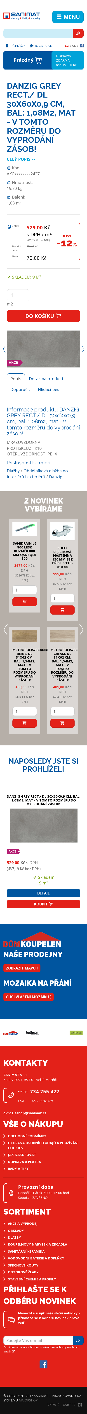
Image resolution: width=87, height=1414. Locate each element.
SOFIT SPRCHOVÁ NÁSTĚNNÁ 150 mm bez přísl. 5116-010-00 (62, 557)
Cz (67, 46)
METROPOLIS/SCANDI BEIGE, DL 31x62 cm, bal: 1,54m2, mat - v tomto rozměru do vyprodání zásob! (30, 664)
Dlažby (13, 470)
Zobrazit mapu (22, 968)
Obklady (16, 1230)
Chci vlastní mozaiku (28, 996)
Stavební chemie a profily (32, 1279)
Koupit (43, 904)
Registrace (40, 45)
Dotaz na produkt (46, 378)
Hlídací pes (48, 389)
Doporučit (20, 389)
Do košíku (43, 316)
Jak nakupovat (22, 1154)
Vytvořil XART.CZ (64, 1405)
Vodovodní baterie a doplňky (36, 1258)
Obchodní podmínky (27, 1136)
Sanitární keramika (26, 1251)
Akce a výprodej (23, 1223)
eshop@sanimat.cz (30, 1113)
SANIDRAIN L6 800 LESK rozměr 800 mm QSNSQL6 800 (24, 551)
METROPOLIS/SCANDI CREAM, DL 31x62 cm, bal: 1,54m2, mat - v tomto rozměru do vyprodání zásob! (68, 664)
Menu (68, 17)
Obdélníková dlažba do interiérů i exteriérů (37, 473)
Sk (74, 46)
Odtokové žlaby (23, 1272)
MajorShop (28, 1400)
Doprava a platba (24, 1161)
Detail (43, 893)
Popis (15, 378)
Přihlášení (15, 45)
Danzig (55, 476)
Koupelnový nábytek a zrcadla (37, 1244)
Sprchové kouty (23, 1265)
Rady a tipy (18, 1168)
